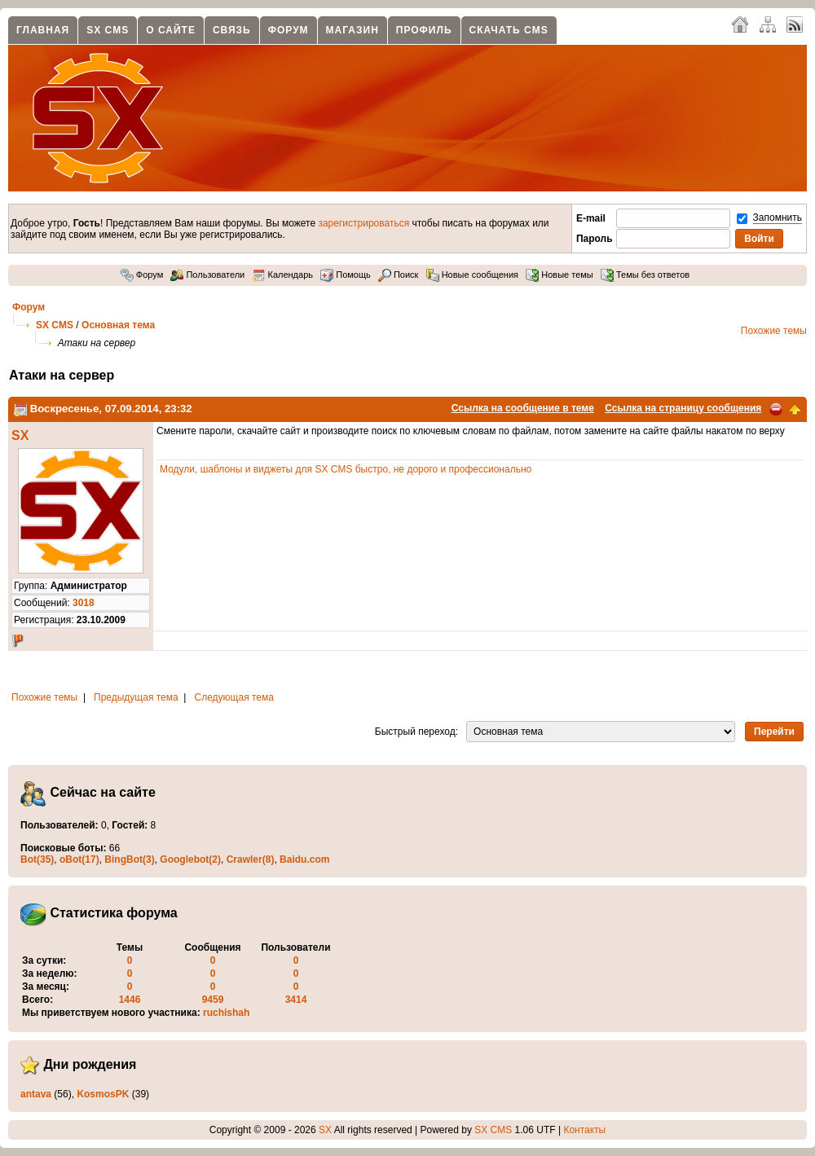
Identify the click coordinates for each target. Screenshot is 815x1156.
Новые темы (559, 274)
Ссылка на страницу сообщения (683, 408)
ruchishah (226, 1012)
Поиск (398, 274)
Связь (232, 30)
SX (20, 435)
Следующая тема (234, 697)
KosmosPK (103, 1094)
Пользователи (207, 274)
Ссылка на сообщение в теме (523, 408)
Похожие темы (774, 330)
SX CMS (107, 30)
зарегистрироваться (363, 223)
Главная (42, 30)
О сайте (171, 30)
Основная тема (118, 325)
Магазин (352, 30)
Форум (288, 30)
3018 (84, 603)
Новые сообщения (472, 274)
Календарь (282, 274)
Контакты (584, 1130)
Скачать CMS (508, 30)
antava (35, 1094)
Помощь (345, 274)
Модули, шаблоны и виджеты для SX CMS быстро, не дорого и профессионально (345, 469)
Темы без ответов (645, 274)
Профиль (424, 30)
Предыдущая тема (136, 697)
